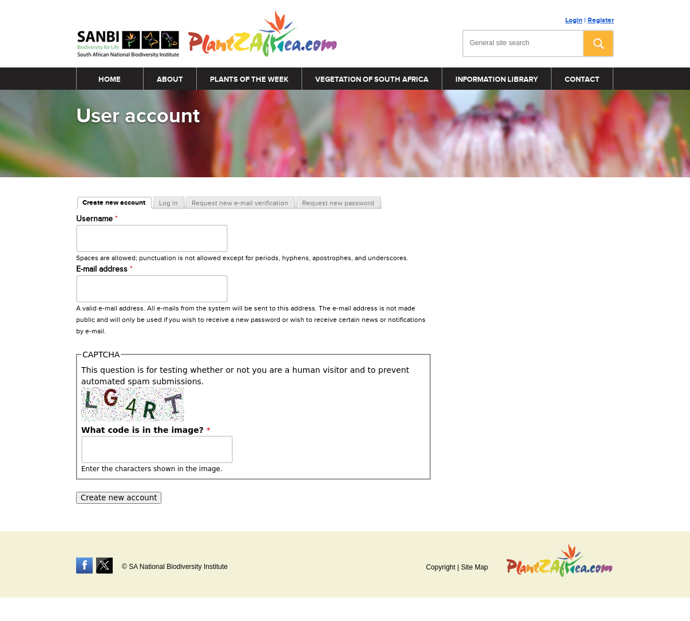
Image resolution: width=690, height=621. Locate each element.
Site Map (474, 567)
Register (601, 20)
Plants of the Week (249, 79)
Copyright (440, 567)
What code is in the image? (146, 430)
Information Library (496, 79)
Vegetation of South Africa (372, 79)
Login (573, 20)
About (170, 79)
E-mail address (104, 269)
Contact (582, 79)
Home (109, 79)
